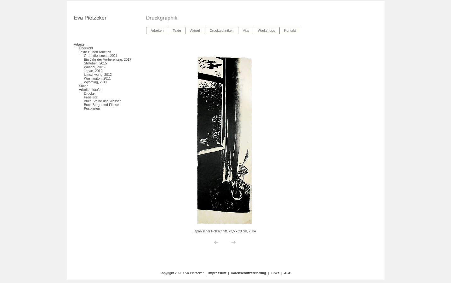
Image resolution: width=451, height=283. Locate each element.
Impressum (217, 273)
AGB (288, 273)
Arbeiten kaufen (91, 90)
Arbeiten (80, 44)
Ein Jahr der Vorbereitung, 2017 (107, 59)
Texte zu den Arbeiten (95, 52)
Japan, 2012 (93, 71)
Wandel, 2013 (94, 67)
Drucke (89, 93)
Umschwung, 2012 (98, 74)
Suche (83, 86)
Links (275, 273)
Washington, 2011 (97, 78)
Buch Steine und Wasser (102, 101)
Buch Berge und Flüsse (101, 105)
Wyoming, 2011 (95, 82)
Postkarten (92, 108)
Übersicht (86, 48)
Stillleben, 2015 (95, 63)
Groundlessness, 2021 (101, 56)
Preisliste (91, 97)
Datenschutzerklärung (248, 273)
